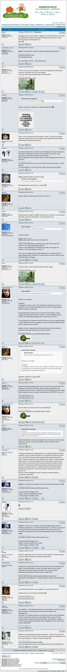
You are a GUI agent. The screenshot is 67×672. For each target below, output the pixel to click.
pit (2, 551)
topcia (3, 32)
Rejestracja (44, 14)
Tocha (3, 133)
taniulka (4, 223)
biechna (4, 173)
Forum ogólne (24, 24)
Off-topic (32, 24)
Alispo (4, 502)
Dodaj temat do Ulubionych (58, 659)
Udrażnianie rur (40, 24)
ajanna (4, 383)
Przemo (36, 668)
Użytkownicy (50, 12)
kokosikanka (5, 563)
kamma (4, 480)
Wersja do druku (61, 660)
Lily (3, 631)
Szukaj (42, 12)
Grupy (58, 12)
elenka (4, 95)
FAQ (37, 12)
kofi (3, 67)
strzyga (4, 585)
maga (3, 606)
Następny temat (61, 24)
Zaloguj (52, 14)
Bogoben (4, 450)
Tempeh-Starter (6, 287)
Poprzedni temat (50, 24)
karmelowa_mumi (7, 48)
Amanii (4, 148)
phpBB (26, 668)
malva (3, 192)
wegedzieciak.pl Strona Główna (10, 24)
